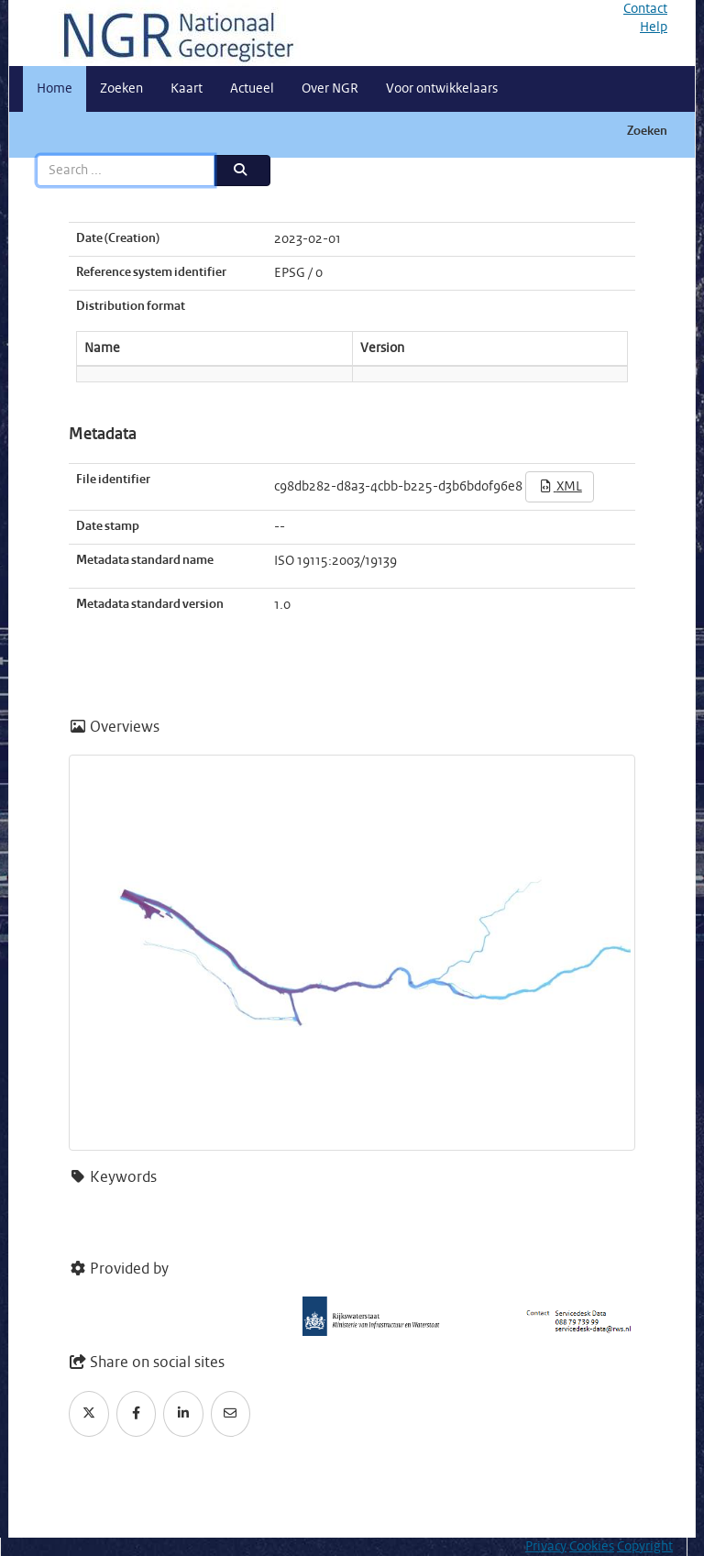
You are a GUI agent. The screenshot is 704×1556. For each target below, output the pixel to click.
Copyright (645, 1546)
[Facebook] (136, 1414)
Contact (645, 9)
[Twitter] (89, 1414)
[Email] (231, 1414)
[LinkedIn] (183, 1414)
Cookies (591, 1546)
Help (653, 27)
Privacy (545, 1546)
